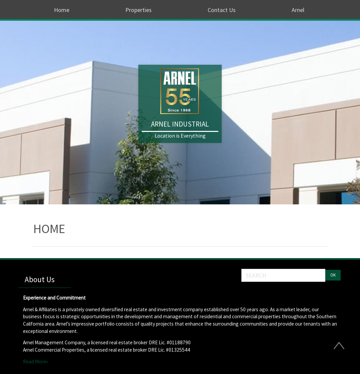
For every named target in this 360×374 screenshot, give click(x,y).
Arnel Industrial (180, 124)
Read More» (35, 361)
